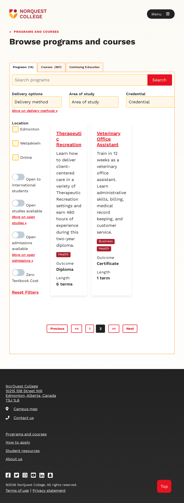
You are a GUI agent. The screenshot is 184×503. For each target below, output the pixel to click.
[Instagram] (26, 476)
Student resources (23, 451)
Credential (135, 94)
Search (159, 79)
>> (114, 328)
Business (106, 241)
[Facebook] (10, 476)
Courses (51, 67)
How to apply (18, 442)
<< (77, 328)
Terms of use (17, 490)
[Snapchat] (52, 476)
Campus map (22, 409)
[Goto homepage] (28, 14)
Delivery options (27, 94)
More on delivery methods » (34, 111)
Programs (23, 67)
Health (63, 254)
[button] (161, 14)
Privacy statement (49, 490)
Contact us (20, 418)
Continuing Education (84, 67)
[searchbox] (38, 102)
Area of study (81, 94)
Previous (57, 328)
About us (14, 459)
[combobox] (36, 101)
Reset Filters (25, 292)
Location (20, 123)
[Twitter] (18, 476)
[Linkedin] (43, 476)
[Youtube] (35, 476)
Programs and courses (36, 31)
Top (164, 486)
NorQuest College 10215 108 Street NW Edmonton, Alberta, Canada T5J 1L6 (31, 393)
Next (130, 328)
